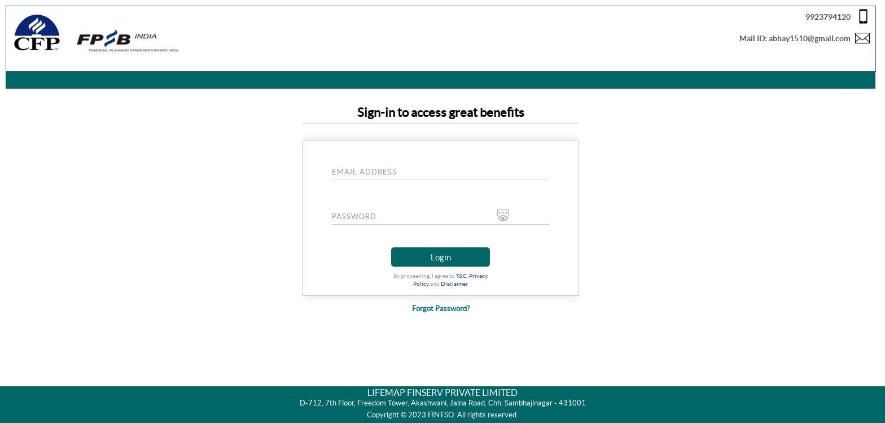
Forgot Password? (441, 308)
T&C (461, 276)
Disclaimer (454, 284)
